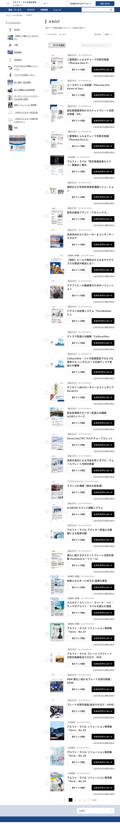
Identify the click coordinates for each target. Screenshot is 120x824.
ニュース (57, 9)
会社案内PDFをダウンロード (80, 3)
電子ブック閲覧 (78, 69)
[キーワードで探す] (111, 9)
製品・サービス (15, 9)
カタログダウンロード (103, 69)
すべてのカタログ (13, 22)
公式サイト (18, 5)
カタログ (31, 9)
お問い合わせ (105, 3)
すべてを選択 (57, 45)
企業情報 (44, 9)
